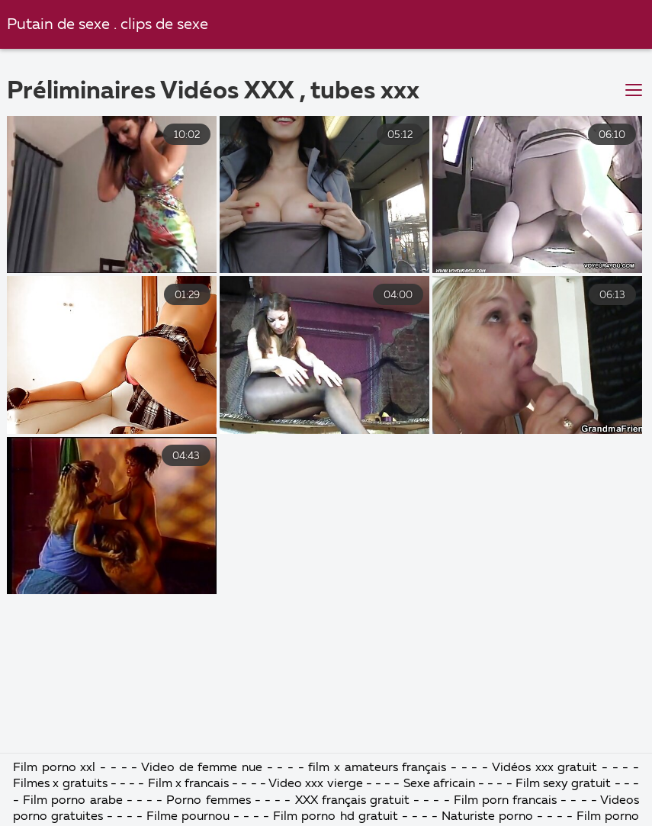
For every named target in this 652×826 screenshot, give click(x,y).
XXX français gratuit (352, 801)
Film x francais (188, 784)
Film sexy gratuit (563, 784)
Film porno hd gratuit (335, 817)
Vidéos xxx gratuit (544, 768)
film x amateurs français (377, 768)
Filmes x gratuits (60, 784)
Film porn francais (507, 801)
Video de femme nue (201, 768)
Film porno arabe (72, 801)
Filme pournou (188, 817)
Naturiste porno (489, 817)
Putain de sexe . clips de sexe (107, 25)
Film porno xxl (56, 768)
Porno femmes (210, 801)
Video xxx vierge (315, 784)
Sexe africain (439, 784)
